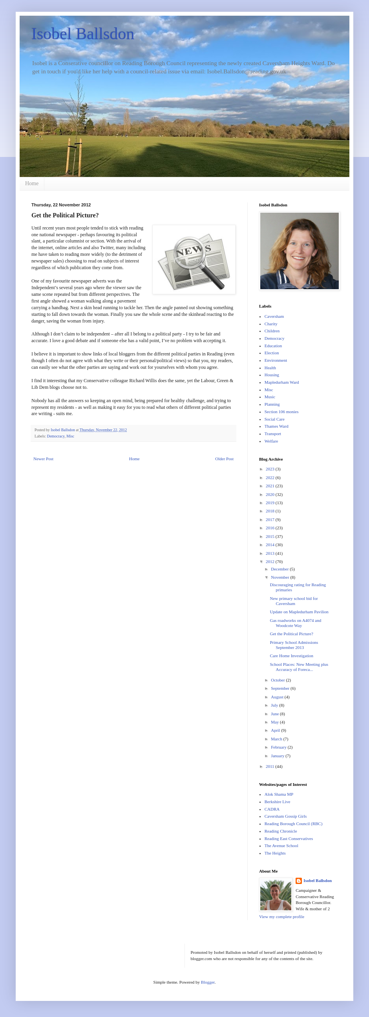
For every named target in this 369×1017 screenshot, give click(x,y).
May (275, 722)
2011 (270, 766)
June (275, 713)
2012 (271, 561)
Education (273, 345)
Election (272, 352)
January (278, 755)
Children (272, 330)
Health (270, 367)
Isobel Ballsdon (82, 34)
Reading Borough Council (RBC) (294, 823)
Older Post (224, 458)
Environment (276, 360)
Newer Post (43, 458)
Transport (273, 433)
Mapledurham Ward (282, 382)
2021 (271, 485)
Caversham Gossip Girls (286, 816)
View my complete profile (281, 916)
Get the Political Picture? (291, 633)
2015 (271, 536)
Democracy (56, 436)
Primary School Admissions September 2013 (294, 645)
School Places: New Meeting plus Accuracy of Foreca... (299, 667)
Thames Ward (277, 426)
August (278, 696)
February (279, 747)
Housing (272, 374)
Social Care (275, 419)
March (277, 738)
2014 (271, 544)
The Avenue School (281, 845)
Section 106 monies (282, 411)
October (278, 680)
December (280, 569)
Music (270, 396)
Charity (271, 323)
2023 (271, 469)
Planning (272, 404)
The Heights (275, 853)
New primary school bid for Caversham (294, 601)
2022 (271, 477)
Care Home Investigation (291, 655)
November (280, 577)
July (275, 705)
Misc (70, 436)
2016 (271, 527)
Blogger (208, 982)
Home (31, 183)
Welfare (271, 441)
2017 (271, 519)
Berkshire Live (277, 801)
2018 (271, 510)
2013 (271, 553)
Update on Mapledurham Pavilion (299, 611)
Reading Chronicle (281, 831)
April (276, 730)
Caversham (274, 316)
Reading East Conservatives (289, 838)
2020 (271, 494)
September (280, 688)
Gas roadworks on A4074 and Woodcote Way (295, 623)
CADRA (272, 809)
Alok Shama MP (279, 794)
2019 (271, 502)
